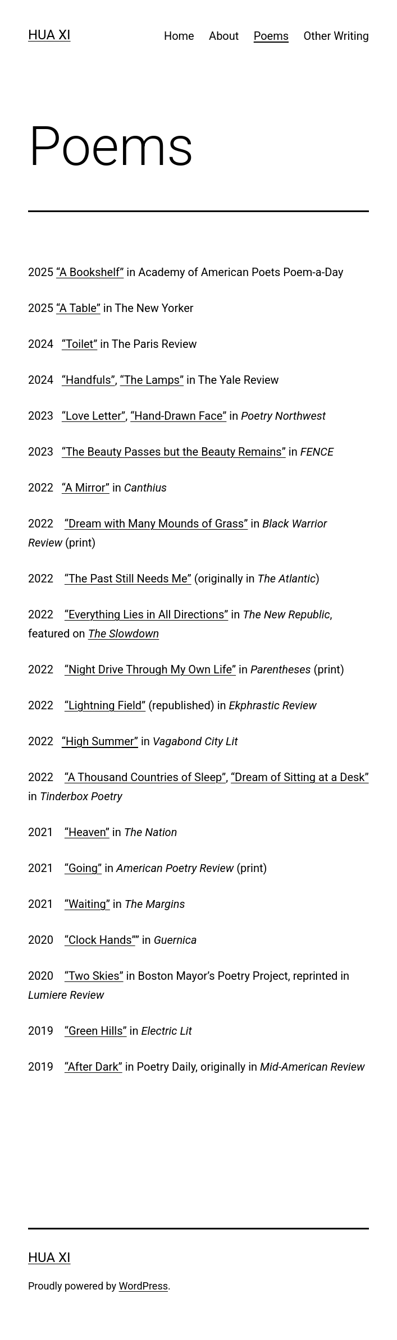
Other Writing (336, 36)
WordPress (143, 1286)
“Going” (83, 868)
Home (179, 36)
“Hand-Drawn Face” (178, 416)
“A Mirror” (85, 487)
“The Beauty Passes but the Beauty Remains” (174, 451)
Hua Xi (49, 35)
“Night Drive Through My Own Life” (150, 669)
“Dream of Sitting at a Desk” (300, 777)
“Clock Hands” (100, 940)
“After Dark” (93, 1066)
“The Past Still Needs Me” (128, 578)
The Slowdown (123, 633)
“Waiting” (87, 904)
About (224, 36)
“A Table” (78, 308)
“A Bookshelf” (90, 272)
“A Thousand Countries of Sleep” (145, 777)
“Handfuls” (88, 380)
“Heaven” (87, 832)
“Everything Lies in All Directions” (147, 614)
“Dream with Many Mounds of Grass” (156, 523)
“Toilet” (79, 344)
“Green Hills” (96, 1031)
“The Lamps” (152, 380)
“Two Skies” (94, 976)
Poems (271, 36)
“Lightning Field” (105, 705)
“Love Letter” (93, 416)
